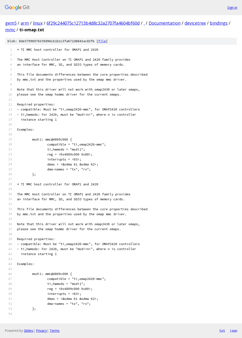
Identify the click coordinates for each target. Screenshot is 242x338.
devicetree (195, 23)
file (102, 41)
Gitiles (28, 330)
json (233, 330)
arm (25, 23)
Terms (55, 330)
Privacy (41, 330)
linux (38, 23)
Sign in (232, 7)
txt (222, 330)
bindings (219, 23)
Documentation (165, 23)
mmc (10, 29)
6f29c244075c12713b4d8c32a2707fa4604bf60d (93, 23)
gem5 (11, 23)
